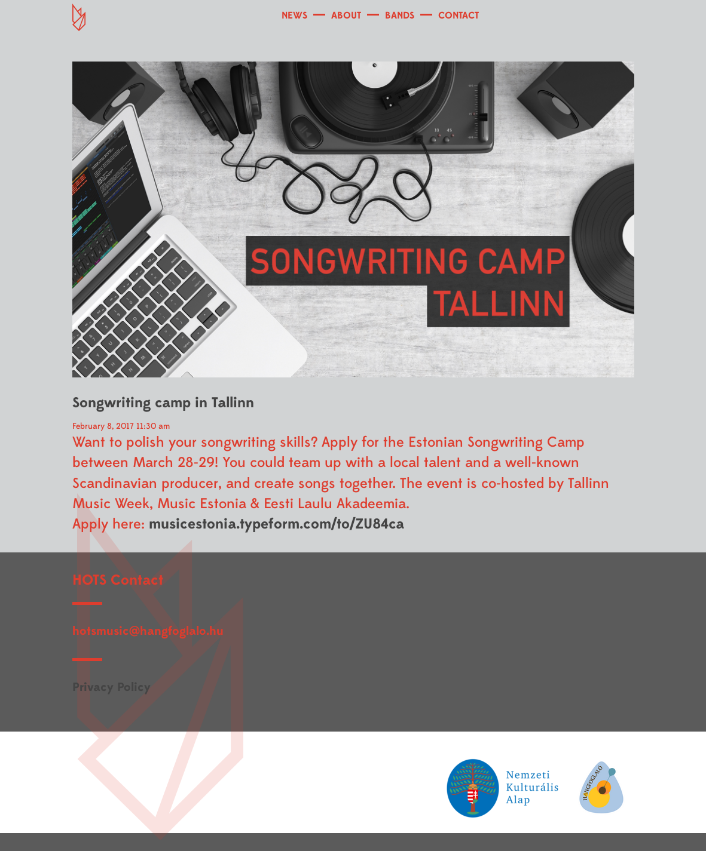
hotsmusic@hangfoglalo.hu (148, 630)
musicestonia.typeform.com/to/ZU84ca (276, 524)
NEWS (294, 15)
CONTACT (458, 15)
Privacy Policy (111, 687)
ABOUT (346, 15)
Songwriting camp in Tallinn (163, 403)
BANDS (399, 15)
